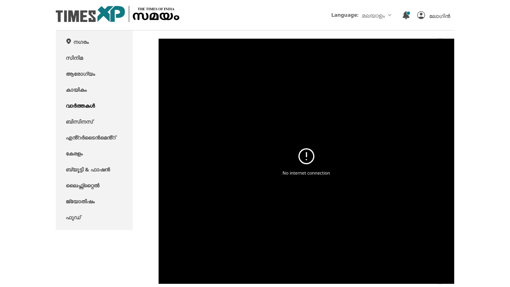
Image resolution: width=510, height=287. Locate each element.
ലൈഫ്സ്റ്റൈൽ (82, 185)
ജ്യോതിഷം (80, 201)
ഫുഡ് (73, 217)
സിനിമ (74, 57)
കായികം (76, 89)
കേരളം (74, 153)
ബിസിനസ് (79, 121)
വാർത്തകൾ (80, 105)
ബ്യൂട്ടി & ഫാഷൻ (88, 169)
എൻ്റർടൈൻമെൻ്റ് (91, 137)
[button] (433, 15)
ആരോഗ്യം (80, 73)
